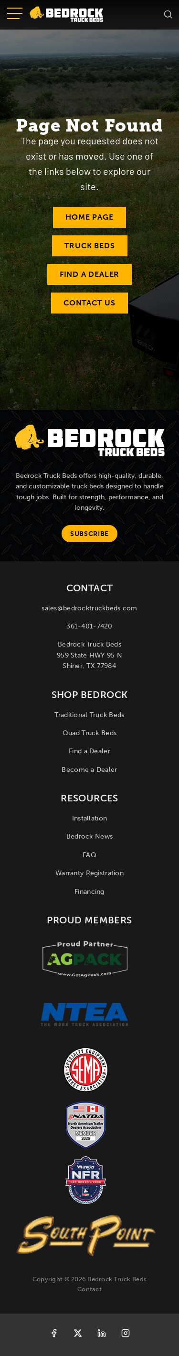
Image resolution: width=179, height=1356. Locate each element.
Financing (89, 892)
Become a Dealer (89, 770)
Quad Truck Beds (89, 733)
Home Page (89, 217)
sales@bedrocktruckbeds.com (89, 608)
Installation (89, 818)
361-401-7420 (89, 626)
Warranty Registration (89, 873)
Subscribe (89, 534)
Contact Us (89, 302)
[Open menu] (14, 14)
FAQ (89, 855)
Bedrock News (89, 836)
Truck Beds (89, 245)
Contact (89, 1289)
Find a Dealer (89, 274)
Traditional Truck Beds (89, 715)
